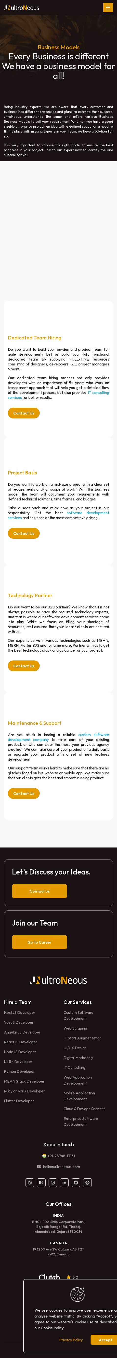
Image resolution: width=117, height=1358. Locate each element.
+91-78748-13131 (61, 1155)
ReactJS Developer (20, 1041)
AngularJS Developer (22, 1032)
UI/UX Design (75, 1047)
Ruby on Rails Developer (24, 1091)
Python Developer (19, 1071)
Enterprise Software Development (81, 1121)
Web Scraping (75, 1028)
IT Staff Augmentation (83, 1037)
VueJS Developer (19, 1022)
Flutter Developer (19, 1100)
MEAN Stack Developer (24, 1081)
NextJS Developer (19, 1012)
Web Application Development (78, 1080)
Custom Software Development (78, 1015)
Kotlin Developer (18, 1061)
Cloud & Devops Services (84, 1108)
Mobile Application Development (79, 1095)
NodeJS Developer (20, 1051)
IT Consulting (74, 1067)
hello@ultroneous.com (61, 1166)
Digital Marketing (78, 1057)
